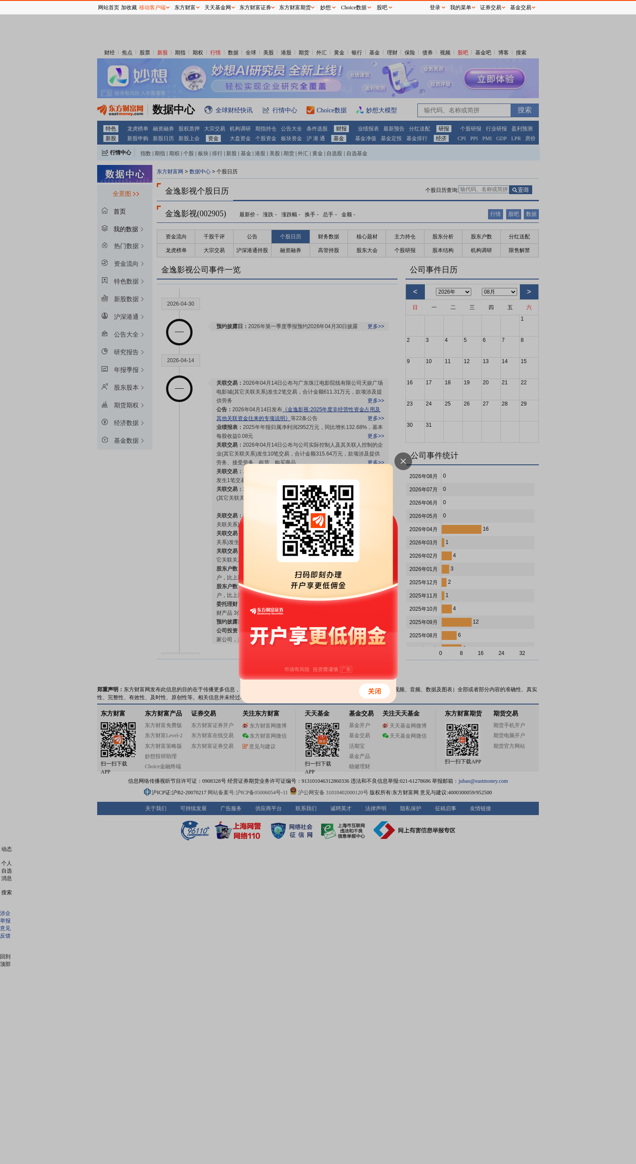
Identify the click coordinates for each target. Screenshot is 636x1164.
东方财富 (185, 7)
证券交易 (490, 7)
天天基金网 (217, 7)
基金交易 (520, 7)
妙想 (325, 7)
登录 (435, 7)
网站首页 (108, 7)
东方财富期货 (295, 7)
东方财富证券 (255, 7)
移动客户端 (152, 7)
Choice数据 (354, 7)
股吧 (382, 7)
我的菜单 (460, 7)
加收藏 (129, 7)
